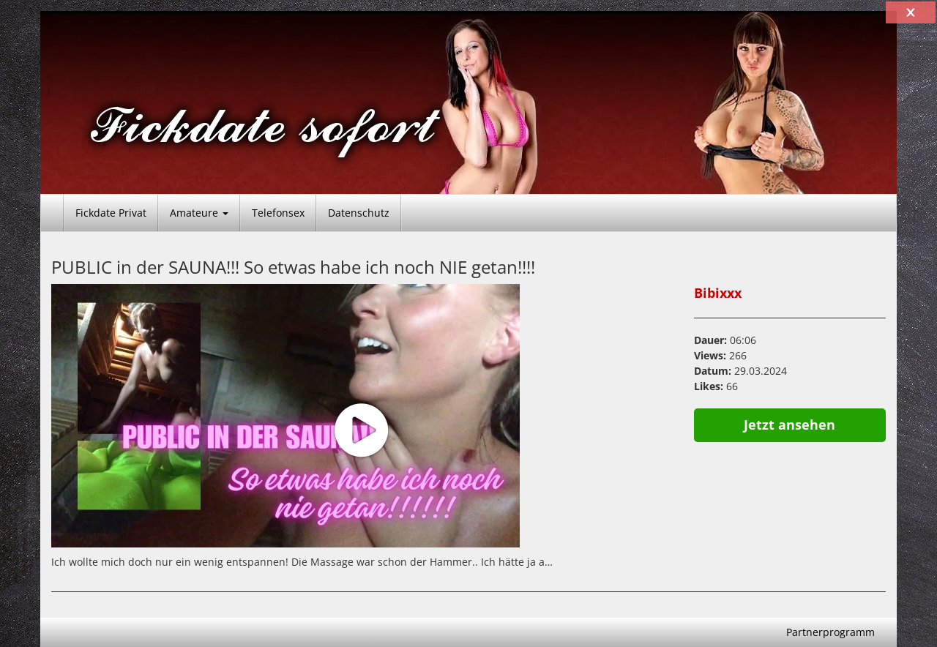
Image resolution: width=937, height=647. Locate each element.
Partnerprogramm (830, 632)
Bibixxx (718, 293)
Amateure (199, 213)
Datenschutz (358, 213)
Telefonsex (278, 213)
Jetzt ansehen (789, 424)
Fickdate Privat (110, 213)
